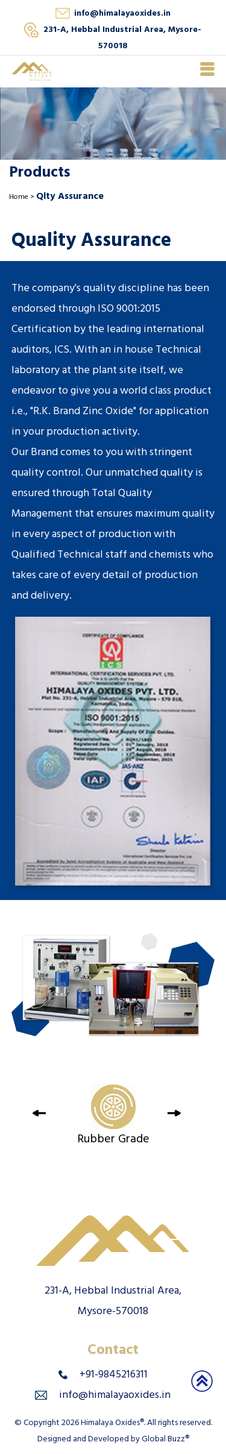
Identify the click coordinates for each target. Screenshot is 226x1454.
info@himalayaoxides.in (122, 14)
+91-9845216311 (114, 1375)
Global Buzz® (165, 1440)
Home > (22, 197)
